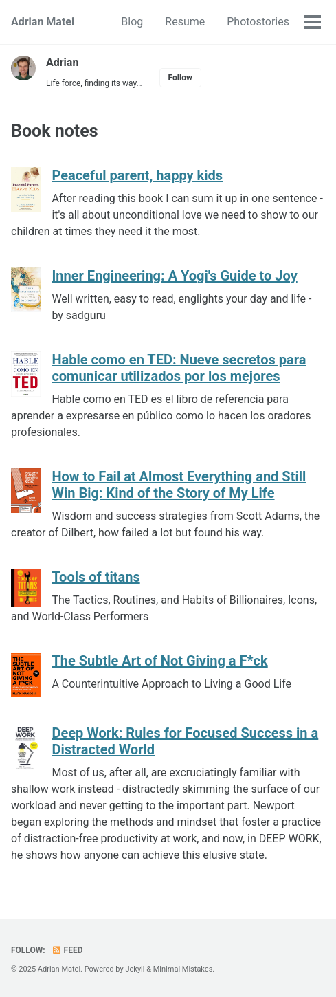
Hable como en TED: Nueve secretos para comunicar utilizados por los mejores (179, 367)
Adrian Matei (42, 21)
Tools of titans (95, 577)
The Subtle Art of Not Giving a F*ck (159, 661)
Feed (67, 950)
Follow (180, 78)
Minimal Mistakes (183, 969)
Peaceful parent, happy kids (137, 175)
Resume (185, 21)
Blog (132, 21)
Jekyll (134, 969)
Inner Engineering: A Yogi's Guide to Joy (174, 275)
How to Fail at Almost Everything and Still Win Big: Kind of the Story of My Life (179, 484)
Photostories (258, 21)
